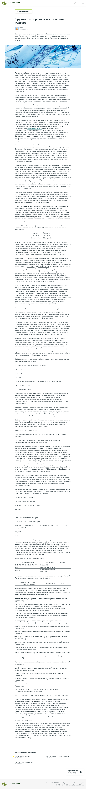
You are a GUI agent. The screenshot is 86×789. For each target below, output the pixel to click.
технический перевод (34, 128)
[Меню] (83, 3)
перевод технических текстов (58, 34)
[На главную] (36, 3)
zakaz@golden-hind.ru (76, 785)
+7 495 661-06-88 (62, 785)
